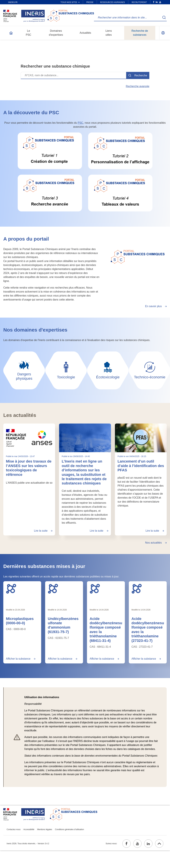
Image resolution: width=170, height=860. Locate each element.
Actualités (85, 32)
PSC (80, 122)
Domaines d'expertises (56, 32)
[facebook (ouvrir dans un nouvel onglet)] (126, 843)
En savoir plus (153, 306)
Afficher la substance (18, 658)
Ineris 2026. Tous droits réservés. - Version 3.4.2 (28, 843)
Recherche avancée (137, 86)
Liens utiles (109, 32)
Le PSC (28, 32)
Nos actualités (153, 542)
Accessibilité (28, 829)
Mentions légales (44, 829)
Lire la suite (41, 530)
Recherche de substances (139, 32)
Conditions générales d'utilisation (69, 829)
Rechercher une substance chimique (55, 66)
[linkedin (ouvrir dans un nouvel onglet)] (148, 843)
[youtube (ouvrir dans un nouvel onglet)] (137, 843)
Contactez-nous (14, 829)
